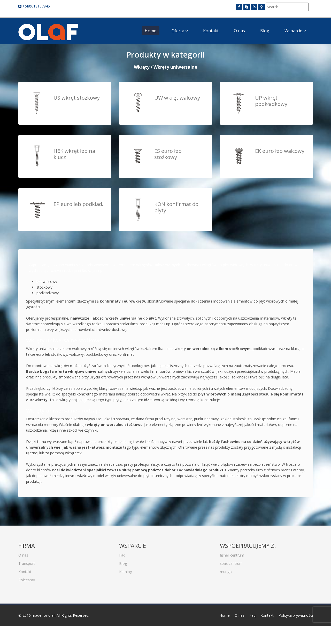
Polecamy (26, 577)
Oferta (180, 31)
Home (150, 31)
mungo (226, 568)
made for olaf (43, 615)
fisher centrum (232, 552)
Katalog (125, 568)
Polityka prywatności (296, 615)
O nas (239, 31)
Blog (264, 31)
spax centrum (231, 560)
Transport (26, 560)
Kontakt (211, 31)
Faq (122, 552)
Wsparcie (295, 31)
